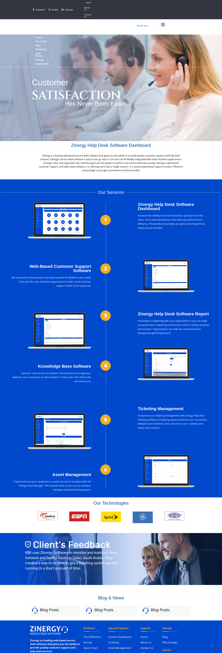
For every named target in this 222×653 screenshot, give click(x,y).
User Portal (126, 19)
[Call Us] (162, 10)
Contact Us (182, 2)
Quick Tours (91, 603)
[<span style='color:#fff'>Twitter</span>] (49, 2)
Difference (41, 19)
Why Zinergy (169, 598)
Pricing (144, 19)
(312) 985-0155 (170, 629)
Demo (144, 620)
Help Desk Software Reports (120, 616)
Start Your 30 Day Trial (107, 11)
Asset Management (119, 603)
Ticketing (106, 19)
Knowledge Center (119, 609)
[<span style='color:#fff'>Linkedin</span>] (63, 2)
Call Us (170, 8)
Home (157, 2)
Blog (91, 19)
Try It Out (75, 19)
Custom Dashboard (119, 592)
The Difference (92, 592)
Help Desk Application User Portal (121, 625)
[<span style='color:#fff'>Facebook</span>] (33, 2)
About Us (168, 2)
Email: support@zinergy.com (46, 628)
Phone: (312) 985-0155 (42, 623)
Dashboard (162, 19)
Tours (58, 19)
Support (145, 614)
